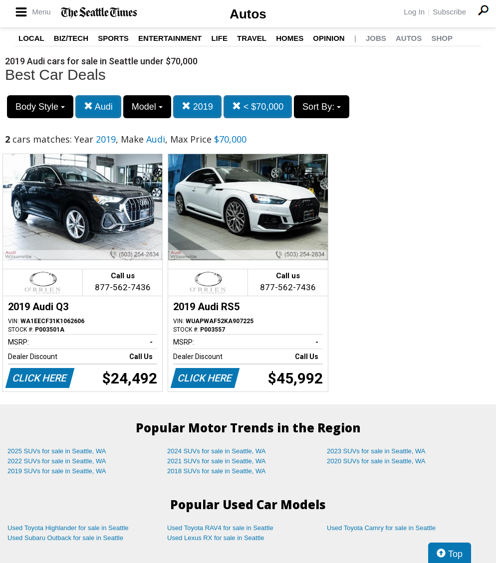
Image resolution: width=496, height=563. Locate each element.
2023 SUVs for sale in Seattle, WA (376, 451)
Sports (113, 38)
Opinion (328, 38)
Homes (289, 38)
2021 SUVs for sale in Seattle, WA (216, 461)
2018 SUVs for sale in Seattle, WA (216, 471)
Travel (251, 38)
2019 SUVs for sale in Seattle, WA (56, 471)
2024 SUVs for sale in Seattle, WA (216, 451)
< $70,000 (258, 106)
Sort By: (321, 107)
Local (31, 38)
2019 (197, 106)
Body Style (40, 107)
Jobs (376, 38)
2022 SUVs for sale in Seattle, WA (56, 461)
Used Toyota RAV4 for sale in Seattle (220, 528)
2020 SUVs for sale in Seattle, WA (376, 461)
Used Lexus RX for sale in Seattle (215, 538)
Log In (414, 11)
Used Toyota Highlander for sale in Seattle (68, 528)
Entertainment (170, 38)
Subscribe (449, 11)
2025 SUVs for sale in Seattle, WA (56, 451)
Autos (248, 13)
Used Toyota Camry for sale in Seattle (381, 528)
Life (219, 38)
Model (147, 107)
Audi (98, 106)
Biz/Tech (71, 38)
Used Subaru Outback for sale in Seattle (65, 538)
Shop (442, 38)
